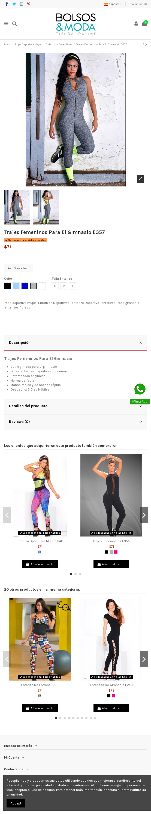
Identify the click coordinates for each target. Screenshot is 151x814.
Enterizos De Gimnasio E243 (111, 685)
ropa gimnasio (128, 303)
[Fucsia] (115, 552)
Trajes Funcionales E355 (111, 541)
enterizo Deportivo (85, 303)
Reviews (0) (75, 421)
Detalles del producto (75, 406)
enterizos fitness (17, 307)
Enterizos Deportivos (54, 303)
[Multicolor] (39, 552)
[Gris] (111, 552)
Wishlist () (137, 4)
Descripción (75, 342)
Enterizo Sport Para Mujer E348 (40, 541)
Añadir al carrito (40, 564)
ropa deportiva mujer (20, 303)
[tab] (75, 343)
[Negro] (106, 552)
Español (113, 4)
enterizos (108, 303)
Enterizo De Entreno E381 (40, 685)
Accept (16, 803)
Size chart (18, 268)
